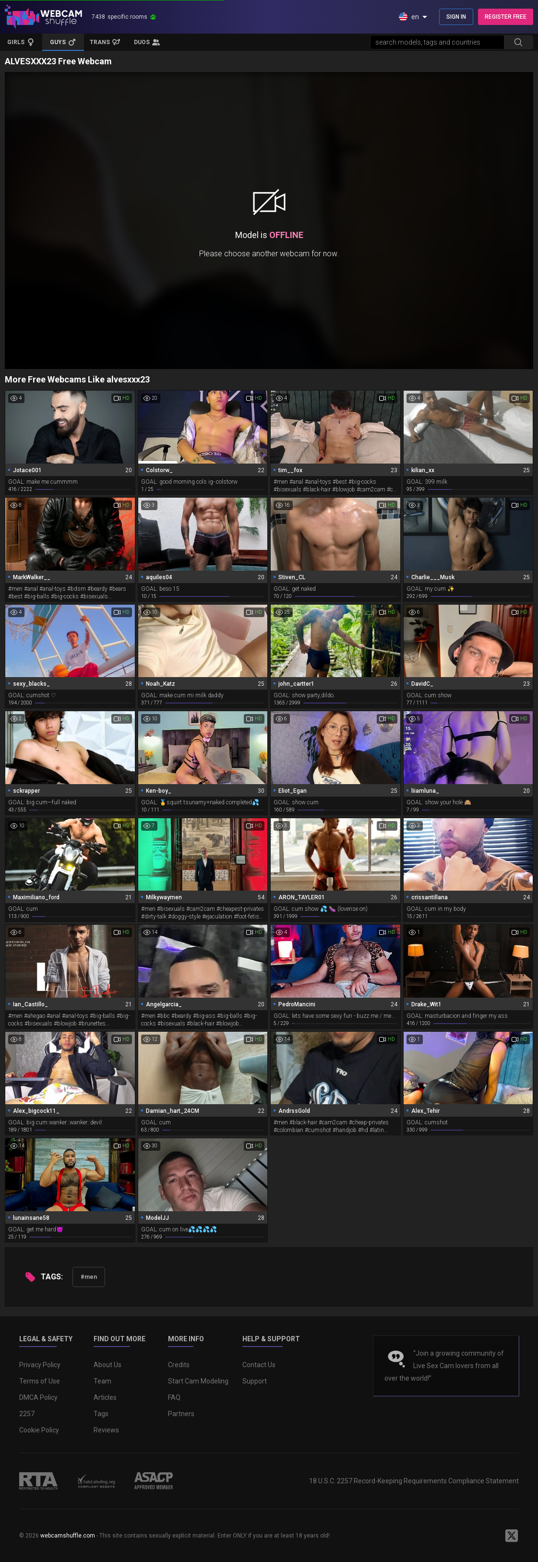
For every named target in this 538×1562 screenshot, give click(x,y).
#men (89, 1277)
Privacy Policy (39, 1364)
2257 (27, 1413)
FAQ (174, 1397)
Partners (181, 1413)
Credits (179, 1364)
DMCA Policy (38, 1397)
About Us (107, 1364)
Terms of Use (39, 1381)
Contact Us (258, 1364)
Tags (101, 1413)
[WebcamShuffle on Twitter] (511, 1535)
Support (254, 1381)
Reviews (106, 1430)
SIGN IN (456, 16)
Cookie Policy (39, 1430)
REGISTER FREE (505, 16)
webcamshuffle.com (67, 1535)
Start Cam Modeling (198, 1381)
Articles (105, 1397)
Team (102, 1381)
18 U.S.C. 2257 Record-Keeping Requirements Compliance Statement (414, 1481)
